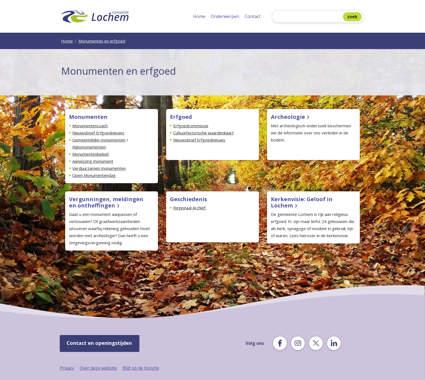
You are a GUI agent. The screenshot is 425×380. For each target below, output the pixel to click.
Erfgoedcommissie (190, 125)
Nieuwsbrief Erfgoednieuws (98, 132)
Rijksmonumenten (89, 147)
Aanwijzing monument (92, 161)
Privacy (67, 368)
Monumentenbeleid (90, 154)
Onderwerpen (225, 16)
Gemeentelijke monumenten (98, 140)
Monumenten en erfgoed (101, 41)
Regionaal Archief (189, 207)
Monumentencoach (90, 125)
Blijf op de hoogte (140, 368)
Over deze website (98, 368)
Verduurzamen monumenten (99, 168)
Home (199, 16)
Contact (253, 16)
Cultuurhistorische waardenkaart (203, 132)
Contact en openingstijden (99, 343)
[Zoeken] (308, 17)
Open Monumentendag (94, 175)
